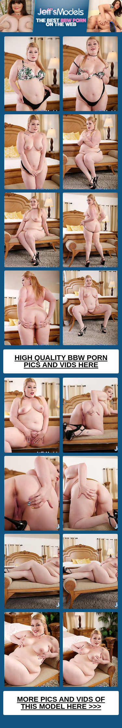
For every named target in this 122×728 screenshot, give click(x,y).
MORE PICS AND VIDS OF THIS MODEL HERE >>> (61, 702)
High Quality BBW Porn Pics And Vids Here (61, 361)
